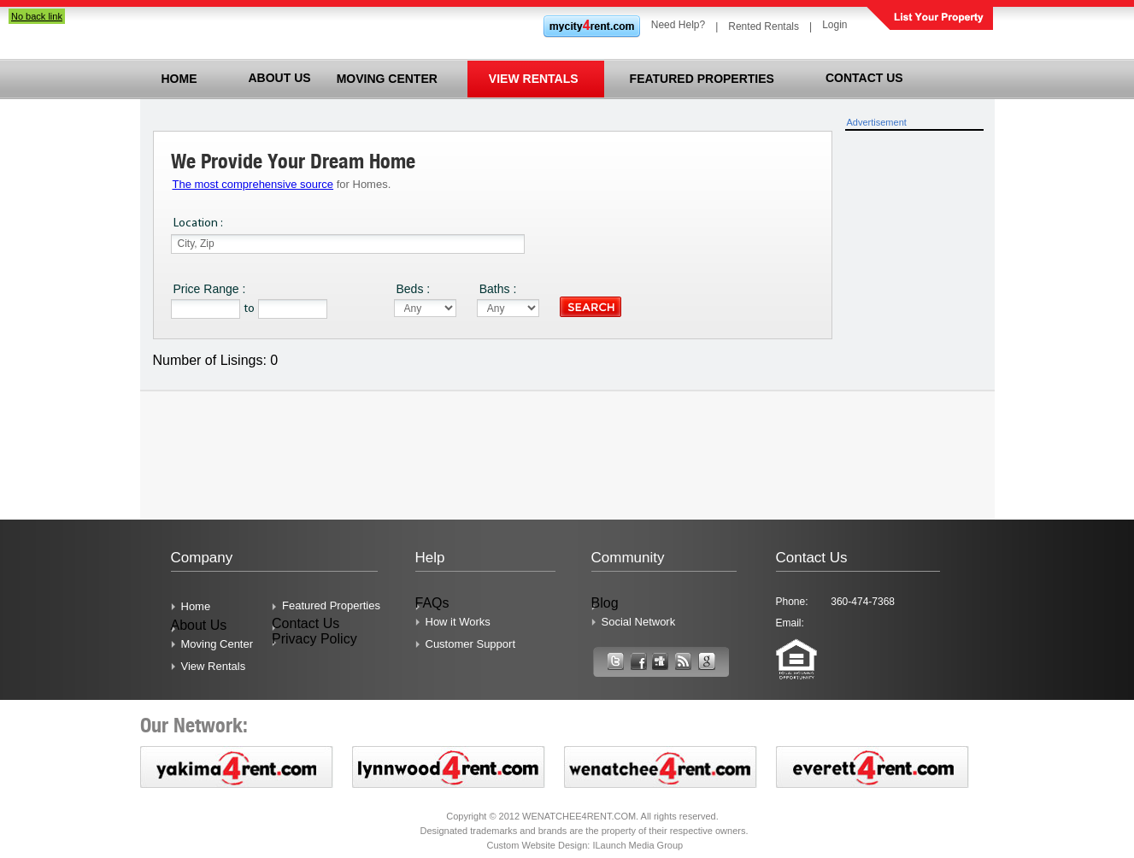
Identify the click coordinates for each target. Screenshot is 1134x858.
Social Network (639, 621)
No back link (36, 16)
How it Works (458, 621)
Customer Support (471, 644)
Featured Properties (331, 605)
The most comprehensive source (253, 184)
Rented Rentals (763, 26)
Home (196, 606)
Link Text (615, 666)
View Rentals (213, 666)
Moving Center (217, 644)
